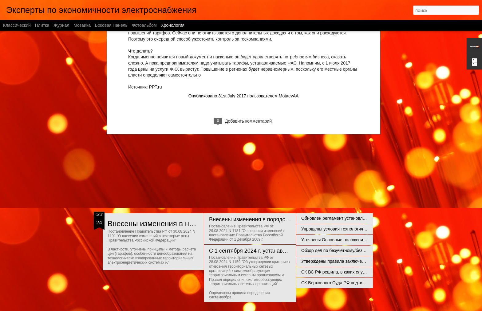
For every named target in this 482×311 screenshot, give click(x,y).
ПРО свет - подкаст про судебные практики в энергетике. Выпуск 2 (367, 120)
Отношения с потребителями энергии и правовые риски (281, 155)
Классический (17, 25)
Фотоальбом (144, 25)
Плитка (42, 25)
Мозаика (82, 25)
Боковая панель (111, 25)
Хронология (172, 25)
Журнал (61, 25)
